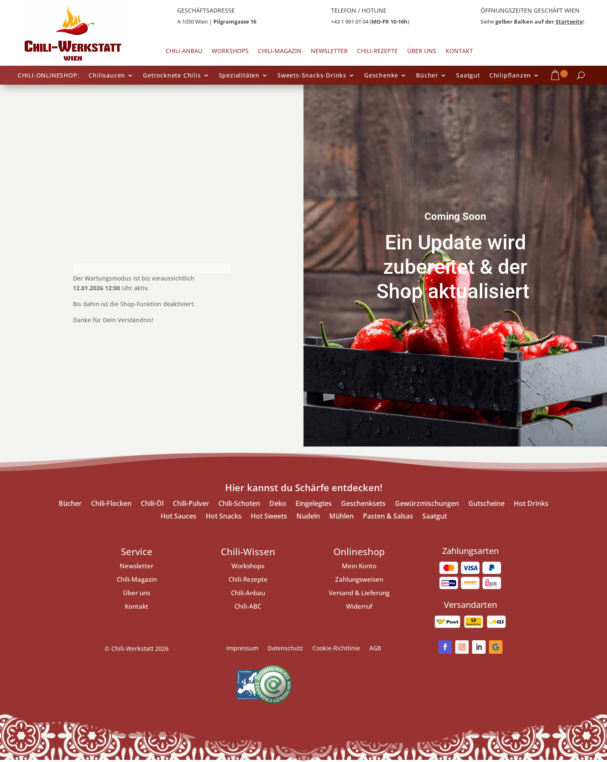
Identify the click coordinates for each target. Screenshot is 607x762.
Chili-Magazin (279, 51)
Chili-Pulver (191, 504)
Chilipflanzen (510, 75)
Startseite (569, 21)
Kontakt (459, 51)
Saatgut (468, 75)
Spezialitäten (239, 75)
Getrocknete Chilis (172, 75)
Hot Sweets (269, 517)
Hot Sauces (178, 517)
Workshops (230, 51)
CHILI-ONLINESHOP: (49, 75)
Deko (277, 504)
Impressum (242, 648)
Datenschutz (285, 648)
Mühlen (341, 517)
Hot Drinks (531, 504)
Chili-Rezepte (377, 51)
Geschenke (381, 75)
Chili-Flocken (111, 504)
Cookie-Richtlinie (336, 648)
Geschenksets (363, 504)
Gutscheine (486, 504)
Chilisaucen (107, 75)
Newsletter (329, 51)
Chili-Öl (152, 504)
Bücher (427, 75)
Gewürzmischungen (427, 504)
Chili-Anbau (184, 51)
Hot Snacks (224, 517)
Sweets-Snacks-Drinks (311, 75)
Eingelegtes (313, 504)
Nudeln (308, 517)
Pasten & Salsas (388, 517)
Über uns (421, 51)
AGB (375, 648)
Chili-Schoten (239, 504)
